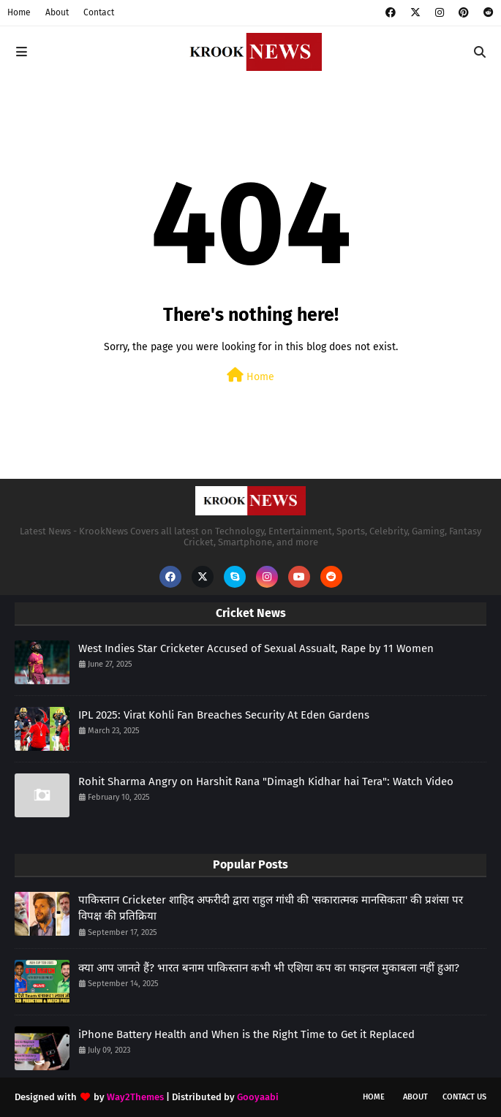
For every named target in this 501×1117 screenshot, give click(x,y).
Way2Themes (135, 1096)
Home (19, 12)
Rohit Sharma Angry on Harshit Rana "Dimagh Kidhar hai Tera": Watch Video (265, 781)
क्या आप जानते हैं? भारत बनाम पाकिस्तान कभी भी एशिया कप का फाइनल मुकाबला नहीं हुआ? (268, 967)
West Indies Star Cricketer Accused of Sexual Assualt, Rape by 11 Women (256, 648)
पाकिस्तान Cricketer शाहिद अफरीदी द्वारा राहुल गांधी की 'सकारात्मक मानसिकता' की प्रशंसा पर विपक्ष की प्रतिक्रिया (270, 908)
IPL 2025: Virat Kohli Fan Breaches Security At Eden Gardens (223, 715)
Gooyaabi (258, 1096)
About (57, 12)
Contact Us (464, 1097)
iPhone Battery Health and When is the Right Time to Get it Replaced (246, 1034)
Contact (98, 12)
